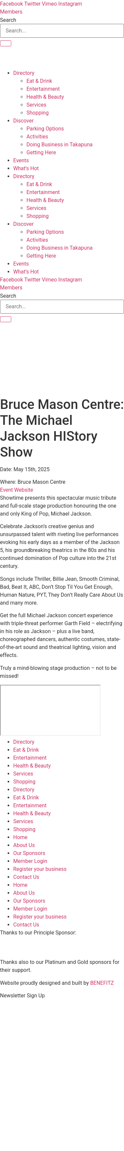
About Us (24, 845)
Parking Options (45, 128)
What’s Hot (26, 168)
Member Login (30, 861)
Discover (23, 121)
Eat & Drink (39, 81)
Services (36, 105)
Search (8, 20)
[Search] (5, 43)
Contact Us (26, 877)
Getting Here (41, 152)
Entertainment (43, 89)
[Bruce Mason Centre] (50, 710)
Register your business (39, 869)
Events (21, 160)
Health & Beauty (45, 97)
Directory (23, 73)
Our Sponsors (29, 853)
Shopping (37, 113)
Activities (37, 136)
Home (20, 837)
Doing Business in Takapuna (59, 144)
